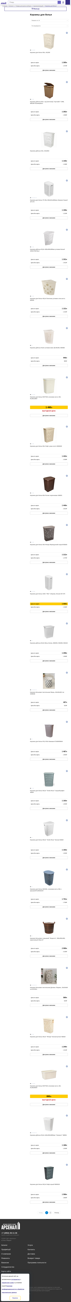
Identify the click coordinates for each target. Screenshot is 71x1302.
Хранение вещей (38, 6)
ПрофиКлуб (5, 1249)
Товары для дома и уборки (23, 6)
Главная (4, 6)
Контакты (31, 1249)
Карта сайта (6, 1271)
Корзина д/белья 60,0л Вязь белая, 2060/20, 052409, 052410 (49, 643)
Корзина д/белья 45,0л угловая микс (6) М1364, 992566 (47, 347)
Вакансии (5, 1263)
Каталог (11, 6)
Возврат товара (34, 1258)
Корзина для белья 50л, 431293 (40, 52)
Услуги (30, 1245)
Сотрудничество (7, 1267)
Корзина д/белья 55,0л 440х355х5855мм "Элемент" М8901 (48, 1135)
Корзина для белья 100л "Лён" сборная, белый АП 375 (47, 594)
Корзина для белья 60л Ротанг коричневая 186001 (46, 495)
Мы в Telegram (6, 1240)
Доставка (31, 1254)
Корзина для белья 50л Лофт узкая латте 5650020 (46, 446)
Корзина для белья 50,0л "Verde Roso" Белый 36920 (46, 840)
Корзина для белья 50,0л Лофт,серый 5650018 (45, 1184)
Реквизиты (5, 1258)
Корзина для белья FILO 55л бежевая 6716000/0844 (46, 741)
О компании (6, 1254)
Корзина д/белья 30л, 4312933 (39, 151)
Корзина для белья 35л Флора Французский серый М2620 (48, 544)
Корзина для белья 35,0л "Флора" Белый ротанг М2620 (47, 1036)
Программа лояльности (37, 1263)
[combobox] (50, 20)
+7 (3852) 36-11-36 (9, 1233)
